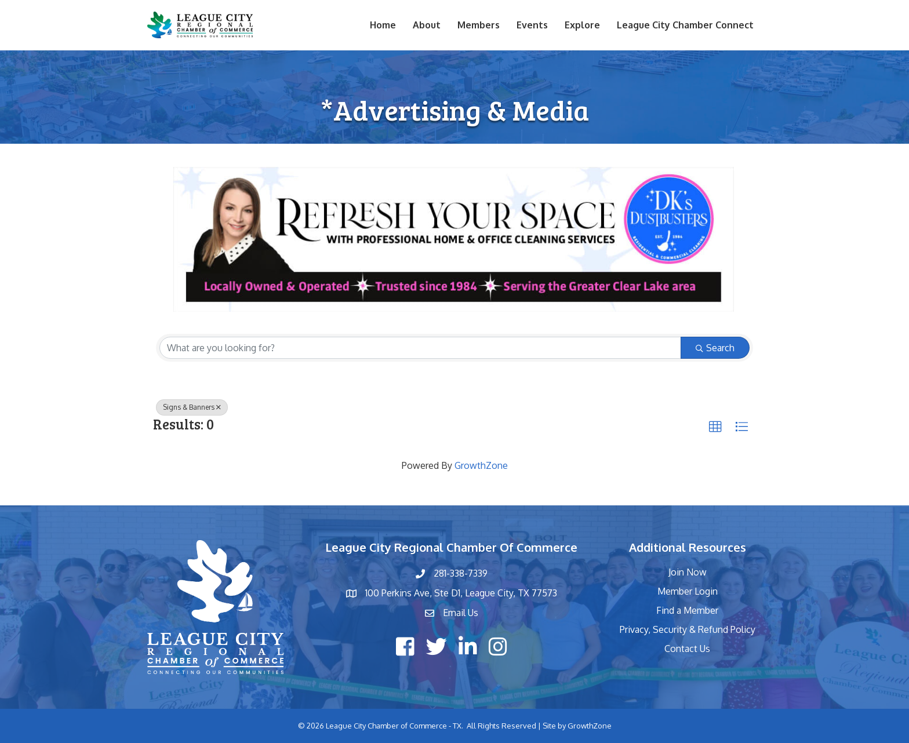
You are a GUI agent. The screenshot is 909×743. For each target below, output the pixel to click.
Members (478, 25)
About (427, 25)
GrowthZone (481, 465)
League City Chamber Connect (685, 25)
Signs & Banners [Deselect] (192, 407)
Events (532, 25)
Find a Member (687, 610)
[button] (715, 427)
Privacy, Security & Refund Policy (687, 629)
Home (383, 25)
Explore (582, 25)
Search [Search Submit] (715, 348)
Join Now (687, 572)
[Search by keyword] (420, 348)
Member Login (687, 591)
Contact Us (687, 648)
